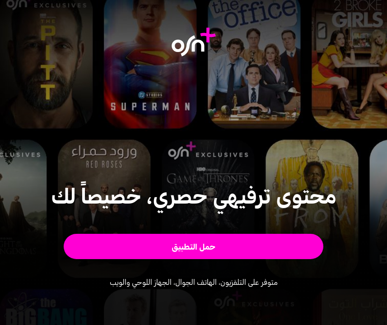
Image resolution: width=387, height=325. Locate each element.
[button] (193, 246)
